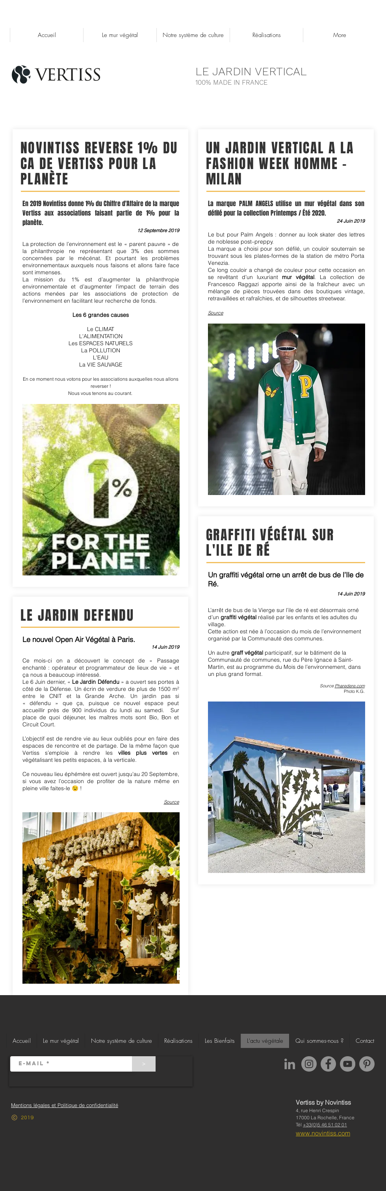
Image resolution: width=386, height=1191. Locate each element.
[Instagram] (309, 1064)
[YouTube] (347, 1064)
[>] (144, 1064)
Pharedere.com (350, 686)
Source (171, 802)
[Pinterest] (367, 1064)
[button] (193, 35)
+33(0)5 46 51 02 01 (325, 1125)
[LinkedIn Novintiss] (289, 1064)
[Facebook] (328, 1064)
